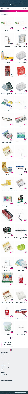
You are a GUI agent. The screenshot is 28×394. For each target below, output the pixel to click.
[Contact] (27, 11)
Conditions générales (23, 392)
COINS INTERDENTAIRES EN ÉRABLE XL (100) (7, 206)
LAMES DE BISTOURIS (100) (21, 334)
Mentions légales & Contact (18, 392)
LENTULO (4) (21, 158)
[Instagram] (5, 374)
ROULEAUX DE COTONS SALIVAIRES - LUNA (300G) (21, 303)
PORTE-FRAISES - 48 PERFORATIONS (21, 93)
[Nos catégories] (1, 11)
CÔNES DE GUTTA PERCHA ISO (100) (7, 302)
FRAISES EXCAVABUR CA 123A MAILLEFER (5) (20, 238)
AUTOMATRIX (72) (7, 270)
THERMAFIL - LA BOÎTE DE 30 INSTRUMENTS (20, 30)
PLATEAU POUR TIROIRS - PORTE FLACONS (7, 286)
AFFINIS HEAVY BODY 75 (7, 62)
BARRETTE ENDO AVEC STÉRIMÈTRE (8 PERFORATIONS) (7, 110)
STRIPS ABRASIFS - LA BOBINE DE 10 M (7, 190)
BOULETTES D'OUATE (7, 334)
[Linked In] (6, 374)
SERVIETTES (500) (21, 270)
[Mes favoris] (16, 11)
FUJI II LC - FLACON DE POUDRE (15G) (20, 205)
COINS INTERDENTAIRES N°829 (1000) (21, 141)
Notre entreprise (2, 366)
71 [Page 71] (17, 337)
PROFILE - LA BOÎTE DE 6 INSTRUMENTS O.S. (7, 94)
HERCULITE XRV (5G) (7, 126)
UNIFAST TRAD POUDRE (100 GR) (7, 318)
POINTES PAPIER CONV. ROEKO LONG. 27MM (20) (7, 158)
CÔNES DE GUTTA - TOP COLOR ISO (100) (20, 190)
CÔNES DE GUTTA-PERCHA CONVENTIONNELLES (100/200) (7, 142)
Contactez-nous (2, 370)
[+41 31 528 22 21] (22, 11)
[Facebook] (1, 374)
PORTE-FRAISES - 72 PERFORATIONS (21, 62)
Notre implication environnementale (5, 367)
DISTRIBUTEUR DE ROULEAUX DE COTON (20, 46)
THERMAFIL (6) (7, 30)
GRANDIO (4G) (21, 174)
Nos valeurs (2, 368)
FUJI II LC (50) (7, 237)
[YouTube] (3, 374)
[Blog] (18, 11)
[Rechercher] (23, 8)
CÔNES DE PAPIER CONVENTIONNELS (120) (7, 254)
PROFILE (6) (21, 109)
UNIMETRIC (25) (20, 126)
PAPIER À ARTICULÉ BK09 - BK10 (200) (21, 318)
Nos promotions (2, 369)
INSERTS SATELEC (7, 46)
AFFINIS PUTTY (7, 174)
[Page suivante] (19, 338)
